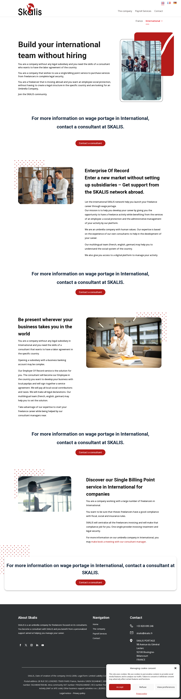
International (153, 21)
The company (125, 11)
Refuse (142, 687)
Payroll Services (143, 11)
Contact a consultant (90, 143)
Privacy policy (141, 693)
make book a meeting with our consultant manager (118, 541)
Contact (158, 11)
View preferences (166, 687)
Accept (119, 687)
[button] (175, 668)
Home (95, 624)
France (139, 21)
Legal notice (65, 693)
